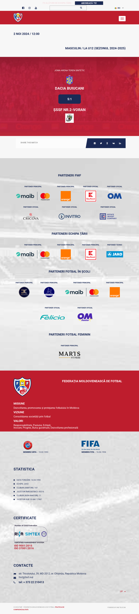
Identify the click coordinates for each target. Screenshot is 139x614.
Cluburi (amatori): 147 (28, 488)
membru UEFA (29, 452)
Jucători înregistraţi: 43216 (31, 492)
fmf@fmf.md (26, 577)
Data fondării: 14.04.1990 (29, 480)
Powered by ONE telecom (117, 607)
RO (117, 8)
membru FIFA (88, 452)
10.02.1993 (43, 452)
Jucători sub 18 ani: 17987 (30, 499)
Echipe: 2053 (23, 484)
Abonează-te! (89, 3)
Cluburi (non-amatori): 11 (29, 495)
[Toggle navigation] (122, 18)
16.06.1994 (101, 452)
